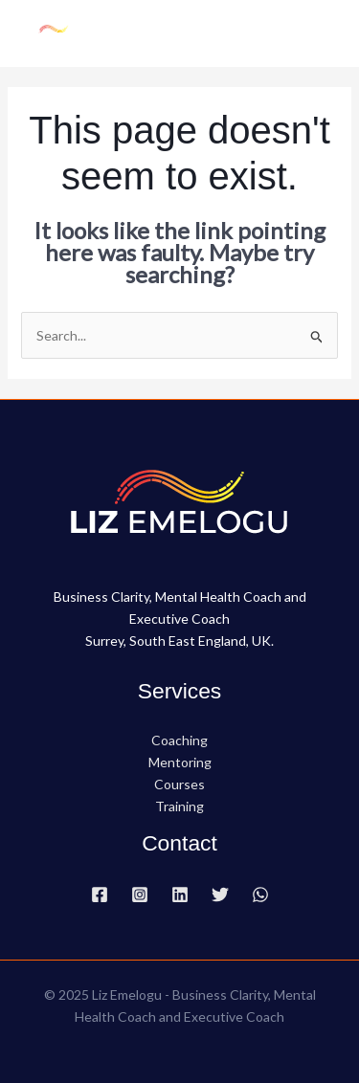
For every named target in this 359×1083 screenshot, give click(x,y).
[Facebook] (99, 894)
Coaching (179, 740)
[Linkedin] (180, 894)
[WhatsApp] (260, 894)
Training (179, 806)
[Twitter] (220, 894)
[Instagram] (139, 894)
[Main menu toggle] (320, 33)
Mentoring (180, 762)
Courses (179, 784)
